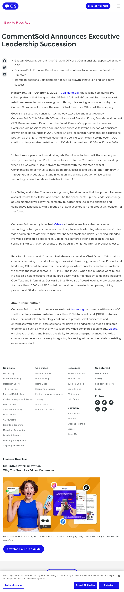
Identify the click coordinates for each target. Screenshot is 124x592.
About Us (72, 434)
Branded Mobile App (13, 394)
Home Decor (41, 384)
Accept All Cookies (85, 585)
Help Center (74, 399)
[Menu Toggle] (118, 6)
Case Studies (74, 389)
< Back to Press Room (17, 23)
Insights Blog (74, 378)
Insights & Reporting (13, 425)
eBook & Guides (76, 384)
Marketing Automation (14, 430)
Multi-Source (9, 414)
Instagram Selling (12, 384)
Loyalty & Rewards (12, 435)
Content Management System (18, 399)
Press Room (74, 413)
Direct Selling (42, 378)
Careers (72, 429)
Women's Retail (43, 373)
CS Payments (9, 420)
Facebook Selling (12, 378)
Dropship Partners (76, 424)
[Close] (118, 575)
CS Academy (74, 394)
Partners (72, 418)
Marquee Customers (45, 409)
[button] (4, 60)
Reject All (109, 585)
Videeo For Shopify (12, 409)
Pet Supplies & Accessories (49, 394)
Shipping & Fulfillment (14, 445)
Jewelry (39, 399)
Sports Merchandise (45, 389)
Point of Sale (9, 404)
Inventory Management (14, 440)
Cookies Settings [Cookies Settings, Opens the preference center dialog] (13, 585)
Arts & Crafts (41, 404)
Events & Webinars (77, 373)
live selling (77, 309)
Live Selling (9, 373)
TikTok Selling (10, 389)
